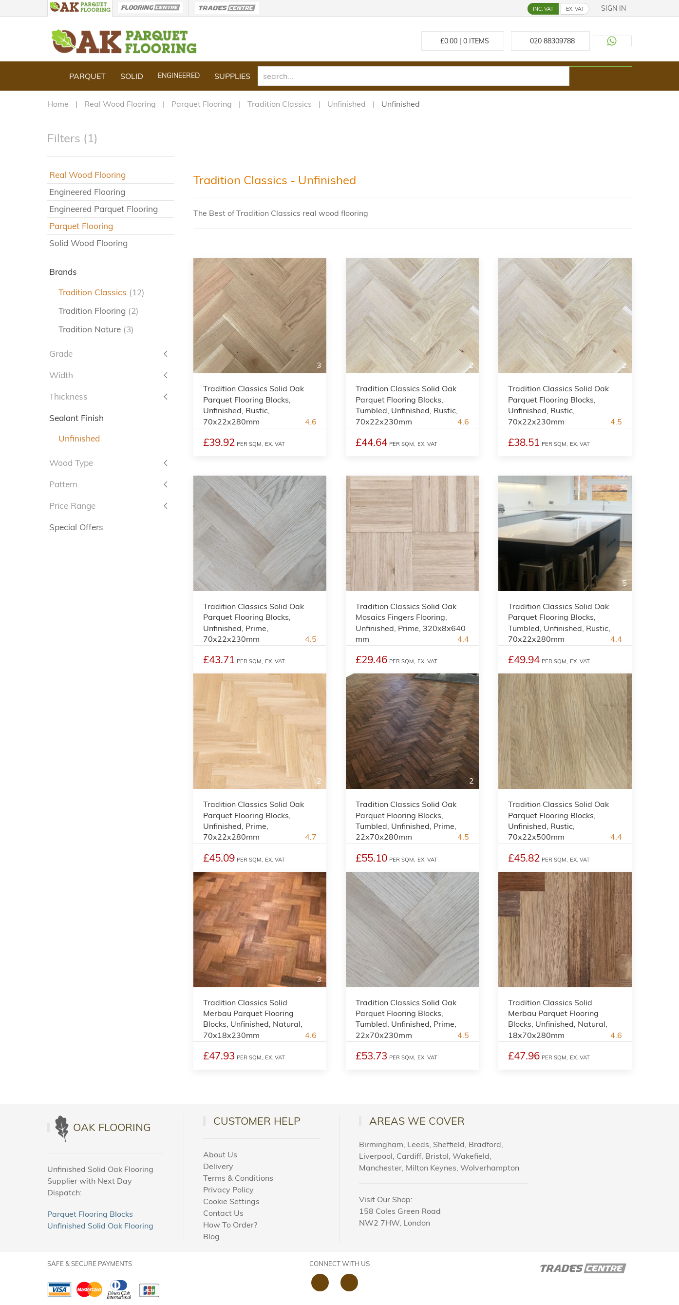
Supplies (232, 76)
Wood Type (71, 463)
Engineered (179, 75)
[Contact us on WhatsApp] (612, 41)
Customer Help (257, 1120)
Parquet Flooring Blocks (90, 1214)
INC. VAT (543, 8)
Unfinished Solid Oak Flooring (100, 1225)
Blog (211, 1236)
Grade (61, 353)
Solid (131, 76)
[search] (413, 76)
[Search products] (600, 66)
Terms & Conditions (238, 1178)
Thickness (68, 396)
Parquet (87, 76)
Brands (63, 272)
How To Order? (230, 1224)
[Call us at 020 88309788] (550, 41)
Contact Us (223, 1213)
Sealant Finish (76, 418)
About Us (220, 1154)
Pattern (63, 484)
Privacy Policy (228, 1189)
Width (61, 375)
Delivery (218, 1166)
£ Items (462, 41)
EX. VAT (575, 8)
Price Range (72, 505)
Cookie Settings (231, 1201)
